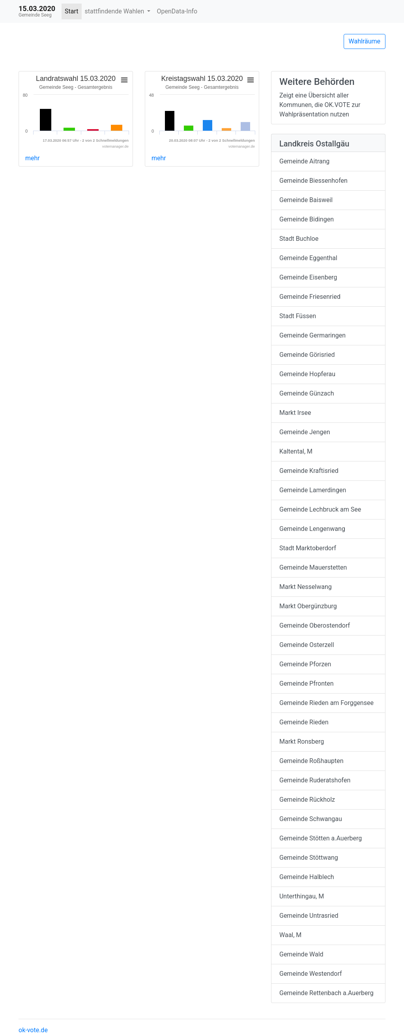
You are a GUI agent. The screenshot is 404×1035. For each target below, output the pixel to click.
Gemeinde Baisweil (306, 200)
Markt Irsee (295, 412)
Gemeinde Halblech (306, 877)
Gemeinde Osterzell (306, 645)
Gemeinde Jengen (304, 432)
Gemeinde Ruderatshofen (314, 780)
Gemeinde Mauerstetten (313, 567)
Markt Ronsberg (301, 741)
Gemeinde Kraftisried (309, 470)
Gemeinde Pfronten (306, 683)
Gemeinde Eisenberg (308, 277)
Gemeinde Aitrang (304, 161)
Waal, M (290, 935)
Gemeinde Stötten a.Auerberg (320, 838)
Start (71, 11)
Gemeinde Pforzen (305, 664)
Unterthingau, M (301, 896)
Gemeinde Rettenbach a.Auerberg (326, 993)
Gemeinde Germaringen (312, 335)
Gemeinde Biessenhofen (313, 180)
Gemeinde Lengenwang (312, 528)
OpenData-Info (177, 11)
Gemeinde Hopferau (307, 374)
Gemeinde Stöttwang (308, 857)
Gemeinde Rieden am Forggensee (326, 703)
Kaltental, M (295, 451)
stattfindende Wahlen (115, 11)
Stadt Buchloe (298, 238)
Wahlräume (365, 41)
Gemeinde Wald (301, 954)
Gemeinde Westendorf (310, 973)
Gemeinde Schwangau (310, 819)
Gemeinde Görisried (307, 354)
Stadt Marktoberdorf (307, 548)
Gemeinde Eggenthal (308, 258)
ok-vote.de (33, 1030)
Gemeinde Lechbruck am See (320, 509)
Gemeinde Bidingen (306, 219)
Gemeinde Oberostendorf (314, 625)
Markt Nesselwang (305, 587)
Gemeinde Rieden (304, 722)
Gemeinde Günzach (306, 393)
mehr (32, 158)
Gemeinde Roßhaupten (311, 761)
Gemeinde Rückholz (307, 799)
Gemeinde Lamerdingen (312, 490)
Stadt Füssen (297, 316)
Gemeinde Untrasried (308, 915)
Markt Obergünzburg (308, 606)
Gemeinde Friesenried (309, 296)
